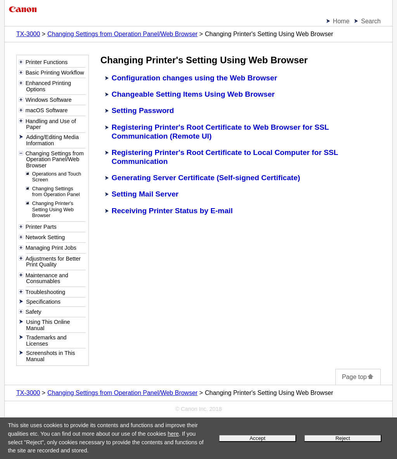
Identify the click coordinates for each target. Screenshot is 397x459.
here (173, 434)
